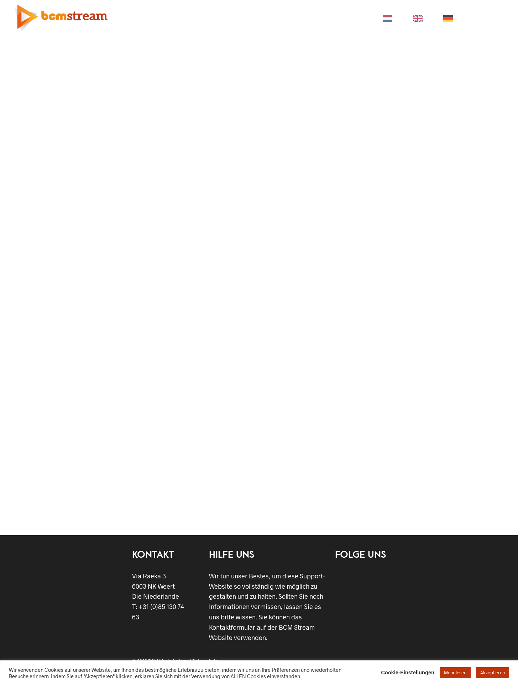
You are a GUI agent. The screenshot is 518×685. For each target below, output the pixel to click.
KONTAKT (354, 18)
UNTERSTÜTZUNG (268, 18)
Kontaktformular (232, 627)
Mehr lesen (455, 672)
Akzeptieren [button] (492, 672)
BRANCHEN (214, 18)
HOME (130, 18)
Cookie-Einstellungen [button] (407, 672)
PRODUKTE (169, 18)
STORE (316, 18)
